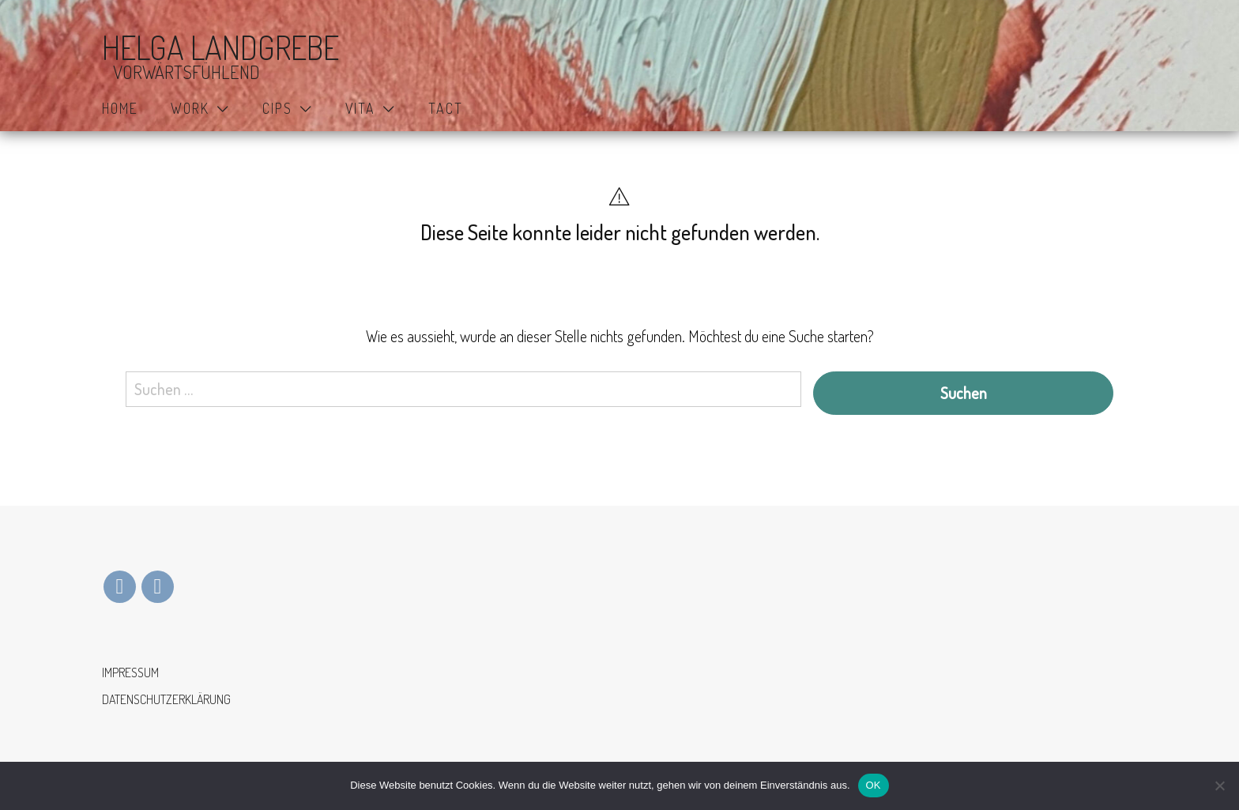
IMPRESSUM (130, 672)
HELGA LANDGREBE (220, 48)
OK (873, 785)
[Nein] (1219, 785)
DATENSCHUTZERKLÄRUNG (166, 699)
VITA (360, 108)
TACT (445, 108)
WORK (190, 108)
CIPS (277, 108)
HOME (120, 108)
